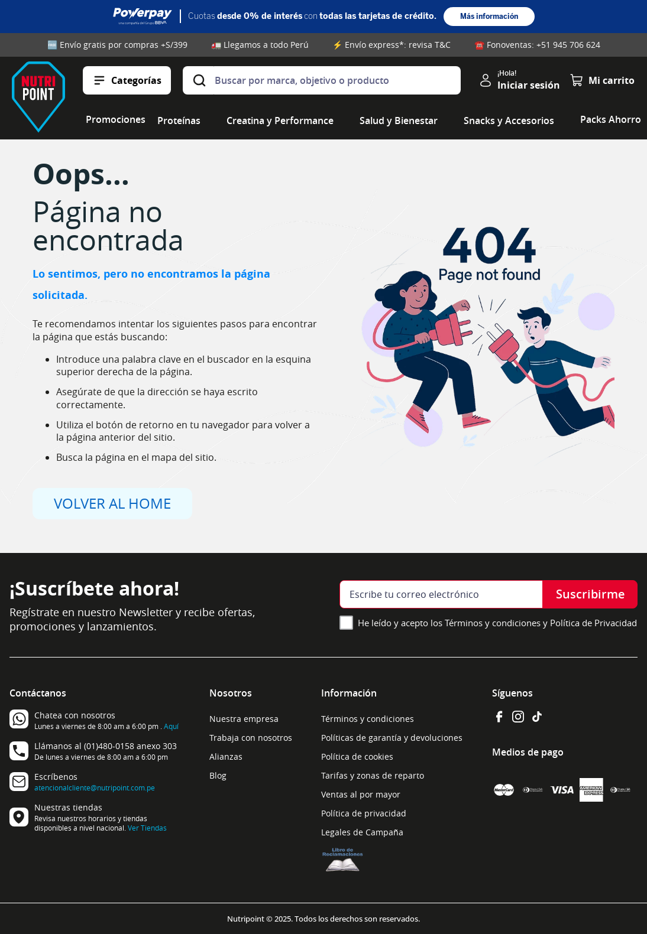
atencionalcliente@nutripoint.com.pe (94, 787)
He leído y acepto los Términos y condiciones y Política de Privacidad (497, 623)
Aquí (171, 726)
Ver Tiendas (147, 827)
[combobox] (322, 80)
